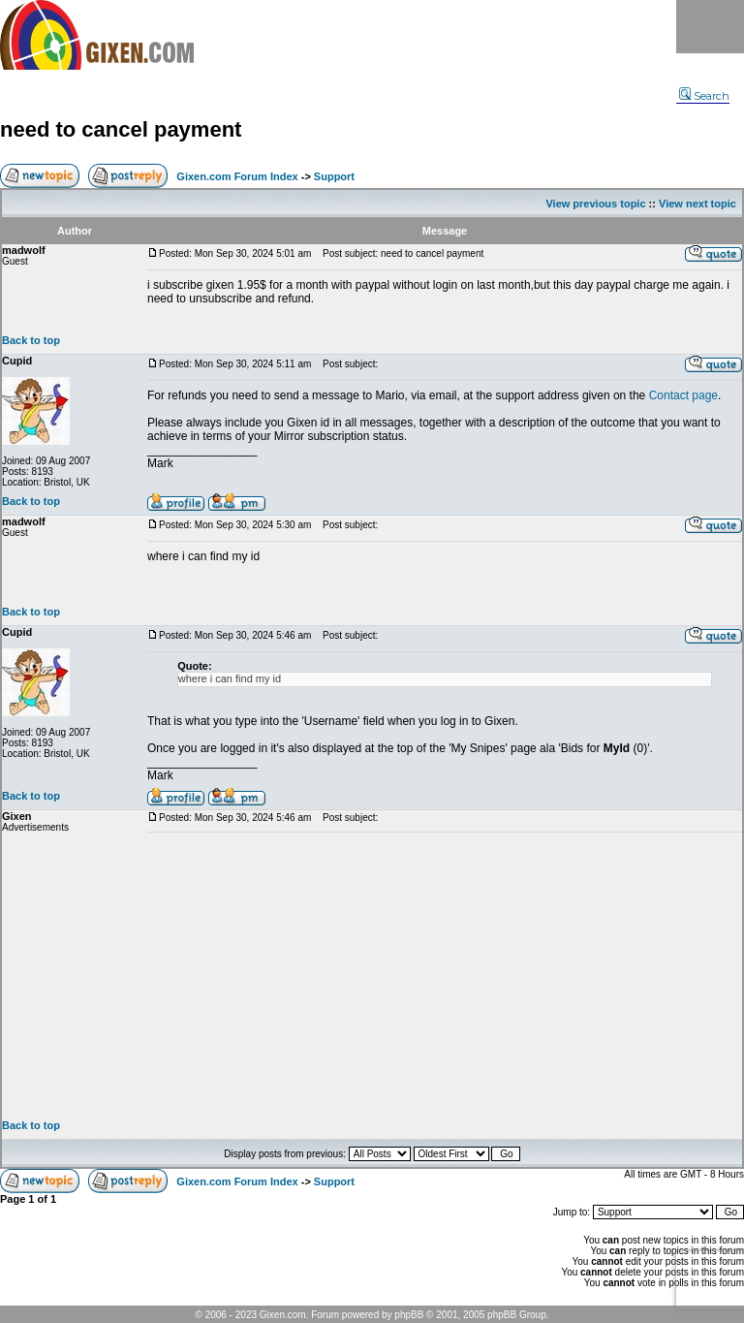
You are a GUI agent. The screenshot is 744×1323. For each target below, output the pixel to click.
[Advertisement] (444, 976)
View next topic (697, 203)
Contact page (683, 395)
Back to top (31, 340)
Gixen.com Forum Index (236, 176)
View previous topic (595, 203)
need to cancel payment (120, 129)
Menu (710, 26)
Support (334, 176)
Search (704, 96)
